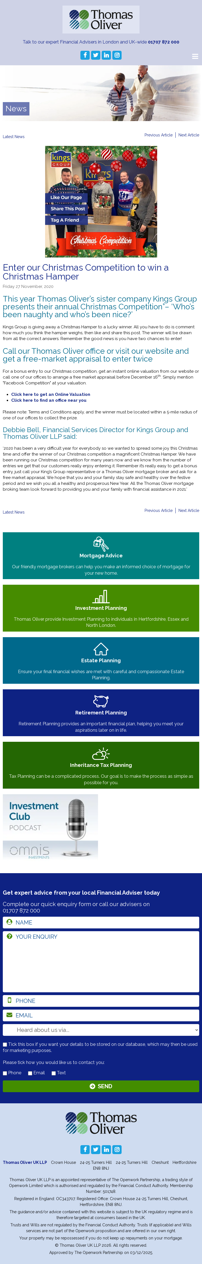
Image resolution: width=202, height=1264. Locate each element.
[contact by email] (30, 1073)
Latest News (14, 136)
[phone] (101, 1001)
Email (36, 1072)
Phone (12, 1072)
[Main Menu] (195, 56)
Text (59, 1072)
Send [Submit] (105, 1086)
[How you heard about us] (101, 1030)
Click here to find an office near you (49, 400)
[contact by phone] (5, 1073)
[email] (101, 1015)
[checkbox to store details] (5, 1045)
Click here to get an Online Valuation (50, 394)
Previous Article (159, 135)
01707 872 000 (163, 42)
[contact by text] (54, 1073)
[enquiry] (101, 961)
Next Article (188, 135)
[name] (101, 922)
